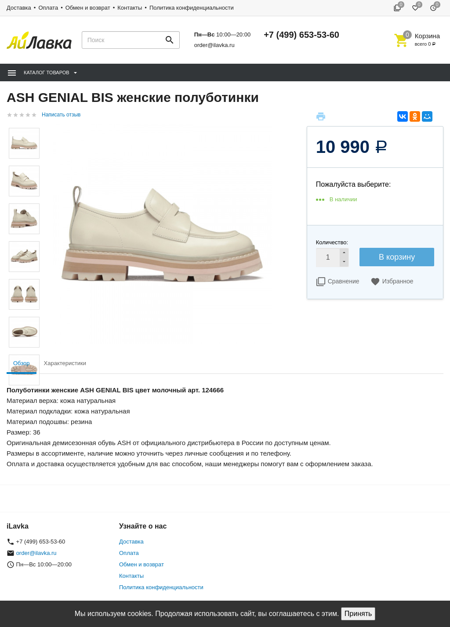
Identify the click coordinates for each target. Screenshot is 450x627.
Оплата (48, 7)
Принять (358, 613)
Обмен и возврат (87, 7)
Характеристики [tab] (65, 363)
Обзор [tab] (21, 363)
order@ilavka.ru (214, 45)
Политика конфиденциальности (191, 7)
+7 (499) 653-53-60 (301, 35)
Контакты (129, 7)
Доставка (19, 7)
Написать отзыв (61, 115)
